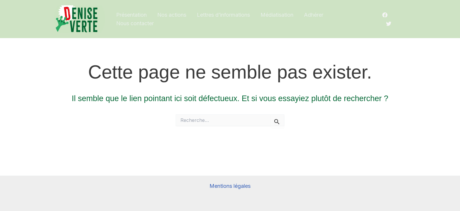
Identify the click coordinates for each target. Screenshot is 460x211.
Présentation (131, 15)
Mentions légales (230, 186)
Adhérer (313, 15)
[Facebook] (385, 15)
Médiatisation (277, 15)
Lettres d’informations (223, 15)
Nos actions (171, 15)
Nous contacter (135, 23)
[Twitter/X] (388, 23)
